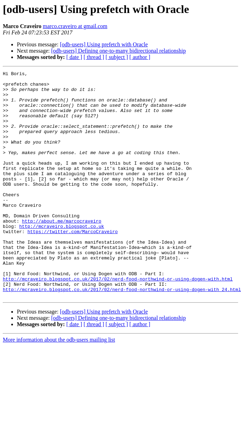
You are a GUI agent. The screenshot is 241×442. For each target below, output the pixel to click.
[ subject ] (117, 57)
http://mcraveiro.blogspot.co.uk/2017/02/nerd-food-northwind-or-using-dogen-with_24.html (122, 333)
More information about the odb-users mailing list (59, 385)
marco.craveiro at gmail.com (75, 26)
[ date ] (74, 57)
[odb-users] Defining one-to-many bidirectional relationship (118, 51)
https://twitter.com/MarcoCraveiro (72, 264)
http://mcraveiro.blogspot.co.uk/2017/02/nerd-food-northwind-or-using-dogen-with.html (118, 321)
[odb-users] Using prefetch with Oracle (104, 44)
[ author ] (139, 57)
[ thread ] (93, 57)
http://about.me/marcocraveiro (61, 251)
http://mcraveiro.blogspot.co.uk (61, 258)
